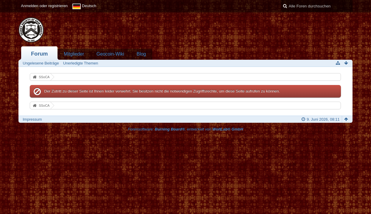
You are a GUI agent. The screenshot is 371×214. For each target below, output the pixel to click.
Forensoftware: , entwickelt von (185, 129)
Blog (141, 53)
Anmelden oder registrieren (44, 6)
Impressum (32, 119)
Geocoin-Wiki (110, 53)
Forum (39, 54)
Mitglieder (74, 53)
